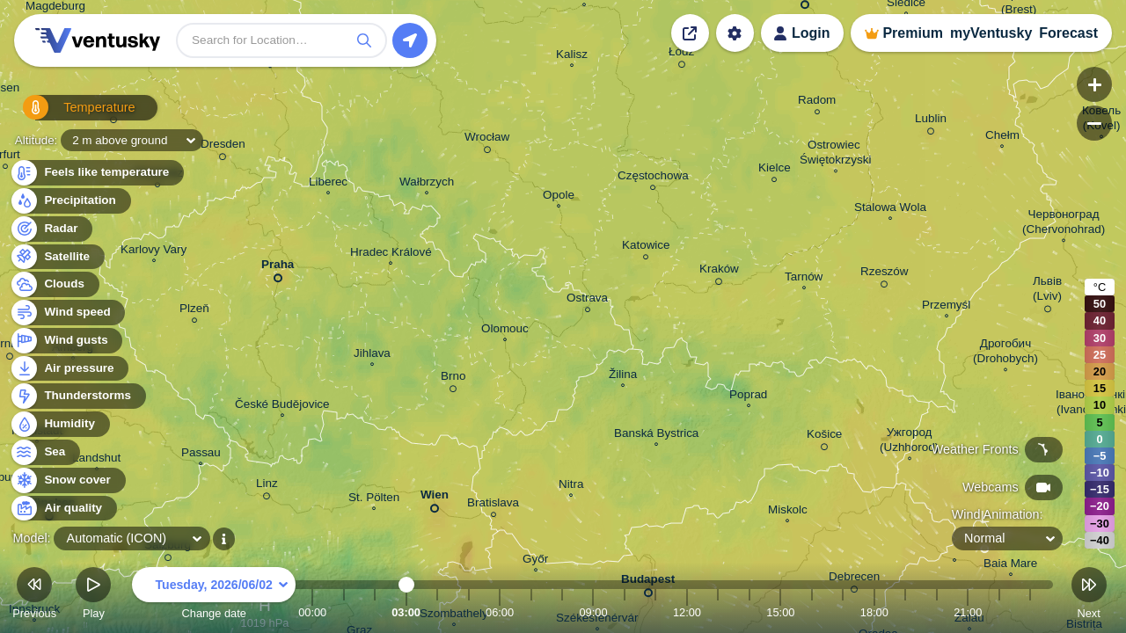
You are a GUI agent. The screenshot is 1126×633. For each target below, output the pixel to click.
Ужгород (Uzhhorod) (909, 442)
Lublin (931, 121)
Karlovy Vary (153, 251)
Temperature (69, 114)
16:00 (812, 612)
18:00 (874, 612)
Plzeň (194, 311)
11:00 (655, 612)
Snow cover (67, 480)
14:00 (749, 612)
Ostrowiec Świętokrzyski (835, 154)
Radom (817, 102)
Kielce (774, 170)
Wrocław (486, 139)
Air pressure (69, 369)
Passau (201, 454)
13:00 (718, 612)
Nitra (571, 486)
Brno (453, 379)
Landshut (96, 460)
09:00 (593, 612)
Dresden (223, 146)
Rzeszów (884, 274)
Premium (912, 32)
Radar (51, 229)
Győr (535, 561)
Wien (434, 498)
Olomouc (505, 330)
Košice (824, 437)
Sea (44, 452)
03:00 (405, 612)
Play (93, 595)
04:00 (437, 612)
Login (811, 32)
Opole (558, 197)
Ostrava (587, 300)
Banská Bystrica (656, 435)
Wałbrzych (426, 184)
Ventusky (95, 40)
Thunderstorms (77, 396)
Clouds (54, 284)
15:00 (780, 612)
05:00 (469, 612)
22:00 (999, 612)
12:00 (687, 612)
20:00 (937, 612)
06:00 (500, 612)
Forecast (1068, 32)
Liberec (328, 184)
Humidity (59, 424)
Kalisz (572, 56)
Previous (34, 595)
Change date (214, 595)
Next (1089, 595)
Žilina (623, 376)
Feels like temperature (96, 173)
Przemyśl (946, 307)
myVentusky (991, 32)
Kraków (719, 271)
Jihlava (372, 355)
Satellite (57, 257)
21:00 (968, 612)
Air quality (63, 508)
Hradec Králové (391, 254)
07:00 (531, 612)
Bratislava (493, 505)
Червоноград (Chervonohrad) (1063, 223)
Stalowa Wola (890, 209)
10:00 (625, 612)
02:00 (375, 612)
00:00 (312, 612)
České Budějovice (282, 406)
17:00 (843, 612)
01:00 (344, 612)
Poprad (748, 396)
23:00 (1030, 612)
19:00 (905, 612)
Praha (277, 268)
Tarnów (804, 278)
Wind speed (67, 312)
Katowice (646, 247)
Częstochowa (653, 178)
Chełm (1002, 137)
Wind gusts (66, 340)
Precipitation (70, 201)
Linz (267, 486)
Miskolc (788, 511)
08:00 (562, 612)
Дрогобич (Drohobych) (1005, 353)
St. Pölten (373, 499)
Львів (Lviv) (1047, 291)
